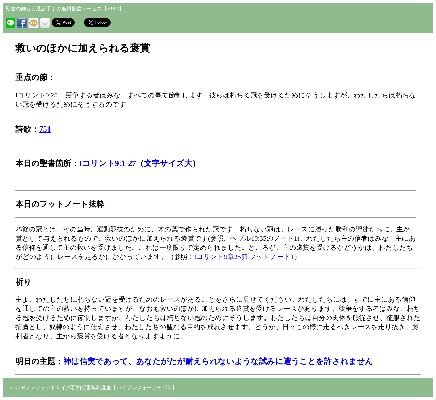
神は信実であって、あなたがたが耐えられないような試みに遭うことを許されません (218, 361)
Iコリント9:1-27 (107, 163)
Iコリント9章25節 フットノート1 (244, 257)
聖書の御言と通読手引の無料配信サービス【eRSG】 (65, 8)
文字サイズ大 (168, 163)
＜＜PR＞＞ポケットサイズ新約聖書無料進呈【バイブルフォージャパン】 (93, 387)
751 (45, 129)
